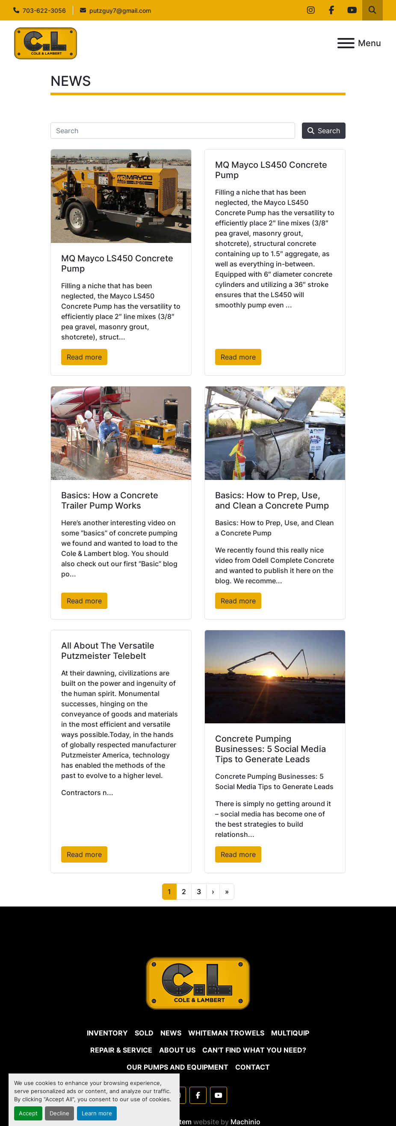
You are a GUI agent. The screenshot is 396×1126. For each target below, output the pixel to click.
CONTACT (252, 1067)
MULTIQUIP (290, 1033)
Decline (59, 1113)
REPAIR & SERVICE (121, 1050)
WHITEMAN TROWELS (226, 1033)
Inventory (107, 1033)
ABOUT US (177, 1050)
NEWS (170, 1033)
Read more (84, 357)
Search (323, 130)
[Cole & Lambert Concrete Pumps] (198, 983)
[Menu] (346, 43)
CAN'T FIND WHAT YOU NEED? (254, 1050)
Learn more (97, 1113)
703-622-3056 (44, 10)
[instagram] (311, 10)
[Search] (172, 131)
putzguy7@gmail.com (120, 10)
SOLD (144, 1033)
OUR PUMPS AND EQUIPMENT (177, 1067)
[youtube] (352, 10)
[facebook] (331, 10)
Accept (28, 1113)
